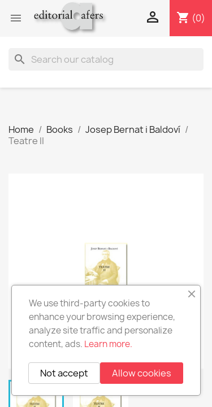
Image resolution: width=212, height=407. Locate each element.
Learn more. (108, 344)
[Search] (106, 59)
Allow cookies (141, 373)
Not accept (64, 373)
